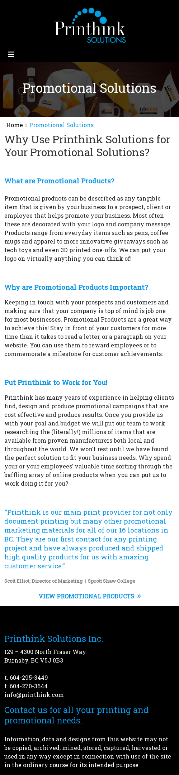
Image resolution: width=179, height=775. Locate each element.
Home (14, 125)
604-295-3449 (29, 677)
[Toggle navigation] (11, 54)
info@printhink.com (34, 694)
